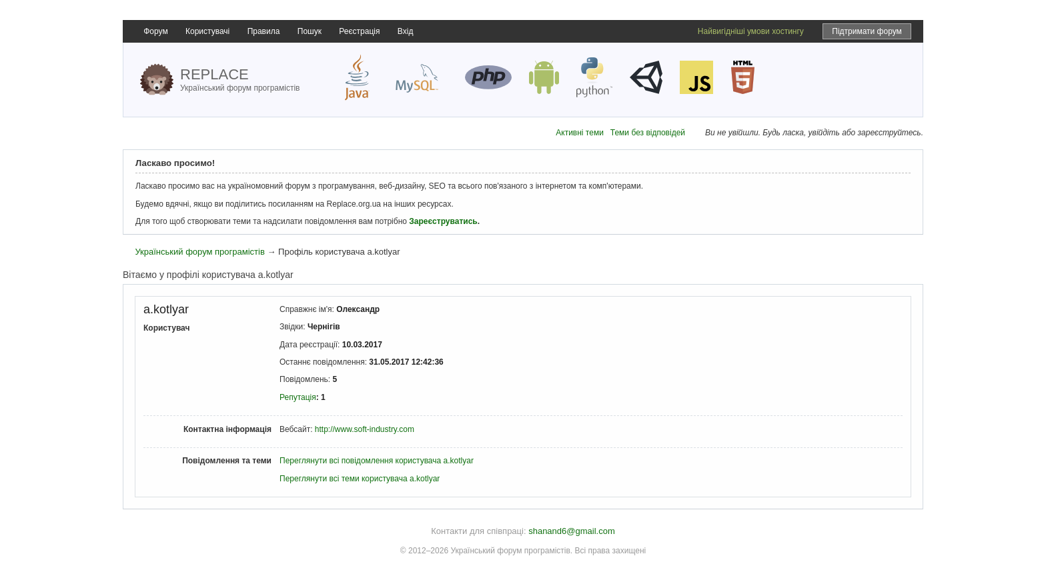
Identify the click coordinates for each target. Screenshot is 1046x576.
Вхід (406, 31)
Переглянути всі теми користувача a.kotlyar (360, 478)
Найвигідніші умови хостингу (751, 31)
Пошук (310, 31)
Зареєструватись (443, 221)
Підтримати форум (867, 31)
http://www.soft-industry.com (364, 429)
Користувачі (207, 31)
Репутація (298, 397)
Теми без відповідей (647, 132)
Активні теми (580, 132)
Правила (263, 31)
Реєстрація (359, 31)
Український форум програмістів (199, 252)
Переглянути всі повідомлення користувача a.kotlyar (377, 460)
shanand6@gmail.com (571, 531)
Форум (155, 31)
